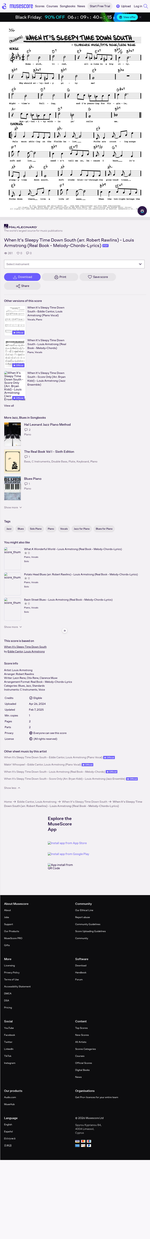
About (7, 910)
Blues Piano (32, 479)
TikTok (7, 1055)
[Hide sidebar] (64, 630)
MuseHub (9, 1104)
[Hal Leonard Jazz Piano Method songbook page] (12, 434)
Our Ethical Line (84, 910)
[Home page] (17, 6)
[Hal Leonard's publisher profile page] (33, 226)
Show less (12, 788)
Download (80, 965)
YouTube (9, 1027)
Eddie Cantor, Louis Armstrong (26, 651)
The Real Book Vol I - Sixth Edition (49, 451)
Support (8, 924)
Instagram (9, 1062)
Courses (79, 1055)
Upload (123, 6)
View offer (127, 17)
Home (8, 801)
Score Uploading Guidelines (90, 931)
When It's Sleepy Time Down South (25, 646)
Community (81, 938)
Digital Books (82, 1070)
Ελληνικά (10, 1138)
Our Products (11, 931)
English (8, 1124)
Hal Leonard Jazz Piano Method (47, 424)
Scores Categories (85, 1048)
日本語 (8, 1145)
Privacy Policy (11, 972)
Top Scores (81, 1027)
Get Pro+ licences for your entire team (96, 1097)
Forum (79, 979)
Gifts (7, 945)
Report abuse (82, 917)
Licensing (9, 965)
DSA (6, 1000)
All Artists (80, 1041)
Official (18, 332)
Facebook (9, 1034)
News (78, 1077)
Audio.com (10, 1097)
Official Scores (83, 1062)
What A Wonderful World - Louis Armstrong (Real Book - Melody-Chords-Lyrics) (73, 549)
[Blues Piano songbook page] (12, 488)
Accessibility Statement (17, 986)
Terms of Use (11, 979)
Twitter (8, 1041)
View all (9, 405)
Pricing (8, 1007)
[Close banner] (140, 17)
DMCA (7, 993)
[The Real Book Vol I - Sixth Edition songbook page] (12, 461)
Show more (13, 507)
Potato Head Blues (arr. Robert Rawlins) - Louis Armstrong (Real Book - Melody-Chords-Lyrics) (81, 574)
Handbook (80, 972)
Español (8, 1131)
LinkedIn (8, 1048)
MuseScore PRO (13, 938)
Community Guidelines (87, 924)
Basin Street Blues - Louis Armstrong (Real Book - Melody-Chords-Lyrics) (68, 599)
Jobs (6, 917)
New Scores (82, 1034)
